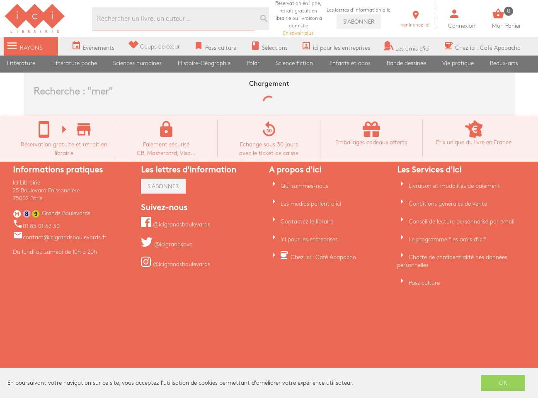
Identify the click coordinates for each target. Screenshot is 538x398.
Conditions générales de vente (448, 203)
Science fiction (294, 63)
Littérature (21, 63)
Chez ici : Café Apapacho (323, 257)
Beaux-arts (504, 63)
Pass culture (424, 283)
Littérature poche (74, 63)
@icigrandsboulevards (175, 224)
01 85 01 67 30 (36, 226)
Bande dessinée (406, 63)
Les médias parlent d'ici (311, 203)
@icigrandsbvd (167, 244)
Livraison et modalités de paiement (454, 186)
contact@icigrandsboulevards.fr (60, 237)
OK (503, 383)
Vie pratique (458, 63)
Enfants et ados (350, 63)
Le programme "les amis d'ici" (447, 239)
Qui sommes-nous (304, 186)
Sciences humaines (137, 63)
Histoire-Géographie (204, 63)
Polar (253, 63)
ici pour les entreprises (309, 239)
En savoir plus (298, 18)
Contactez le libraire (307, 221)
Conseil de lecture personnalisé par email (461, 221)
